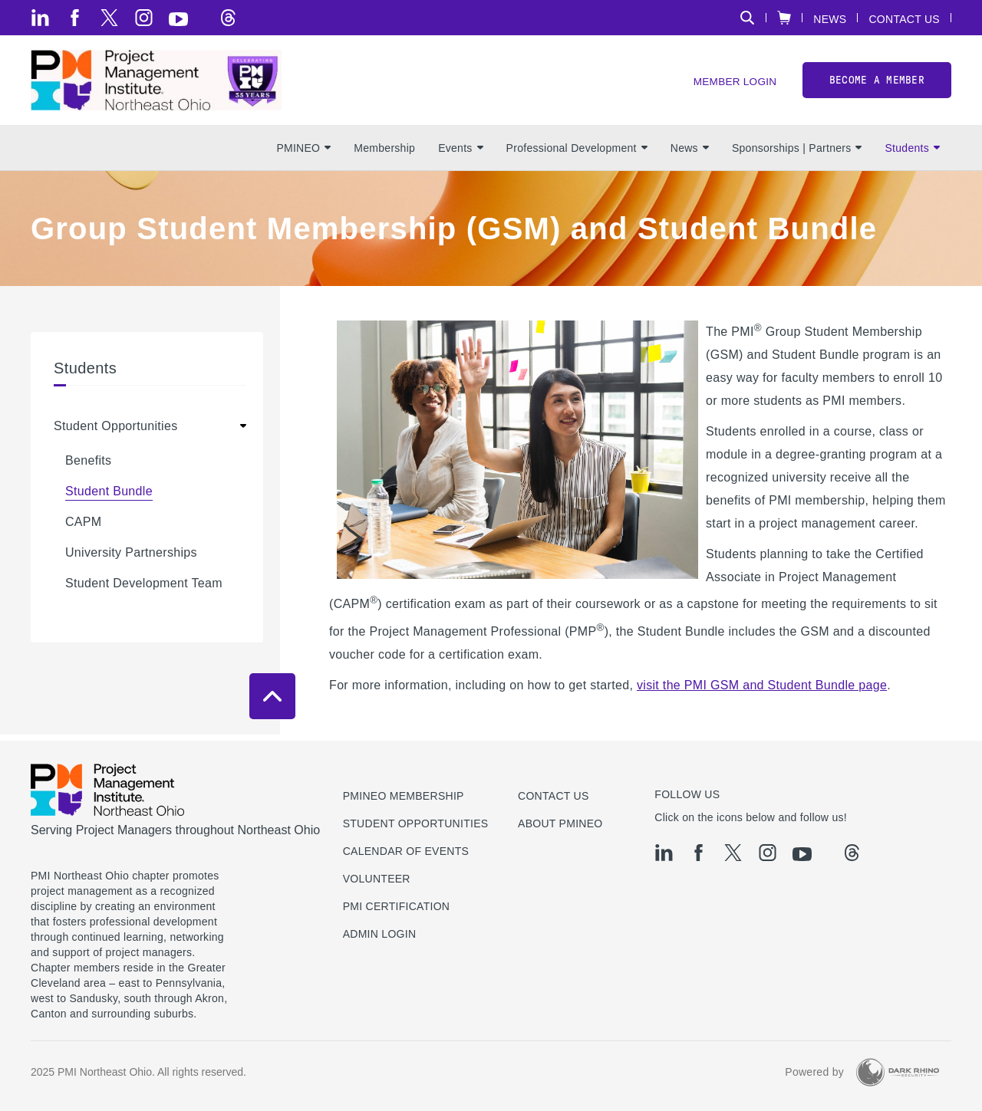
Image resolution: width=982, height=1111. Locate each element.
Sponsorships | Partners (797, 154)
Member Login (733, 84)
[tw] (109, 17)
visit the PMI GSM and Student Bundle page (762, 691)
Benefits (88, 466)
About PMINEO (560, 823)
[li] (40, 17)
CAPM (83, 527)
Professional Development (577, 154)
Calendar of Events (406, 851)
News (829, 19)
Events (460, 154)
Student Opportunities (116, 432)
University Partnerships (131, 558)
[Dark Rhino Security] (897, 1072)
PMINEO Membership (403, 796)
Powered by (814, 1072)
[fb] (74, 17)
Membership (384, 154)
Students (912, 154)
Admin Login (380, 934)
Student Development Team (143, 589)
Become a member (876, 83)
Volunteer (376, 879)
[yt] (178, 19)
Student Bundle (109, 497)
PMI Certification (396, 906)
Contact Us (904, 19)
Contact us (553, 796)
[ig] (143, 17)
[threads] (228, 17)
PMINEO (303, 154)
